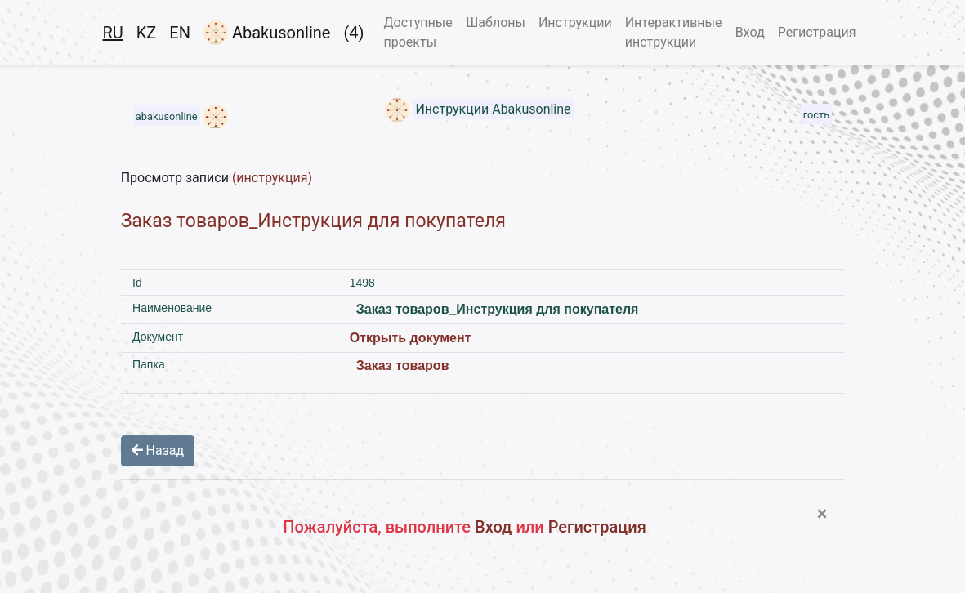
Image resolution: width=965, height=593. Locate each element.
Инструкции (575, 22)
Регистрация (817, 32)
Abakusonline (266, 32)
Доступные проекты (417, 32)
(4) (353, 32)
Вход (750, 32)
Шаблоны (495, 22)
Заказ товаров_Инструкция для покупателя (313, 221)
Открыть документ (410, 338)
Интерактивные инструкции (673, 32)
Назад (158, 450)
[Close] (822, 513)
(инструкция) (272, 177)
